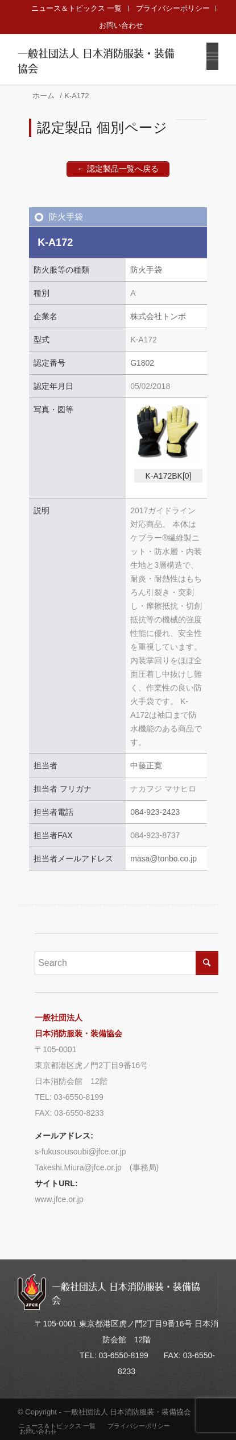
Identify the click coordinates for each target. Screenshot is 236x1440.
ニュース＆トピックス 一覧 (76, 8)
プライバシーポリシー (173, 8)
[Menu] (212, 56)
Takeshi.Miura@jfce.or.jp (78, 1167)
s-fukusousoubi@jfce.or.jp (80, 1151)
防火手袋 (66, 216)
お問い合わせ (121, 25)
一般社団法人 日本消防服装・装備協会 (96, 61)
